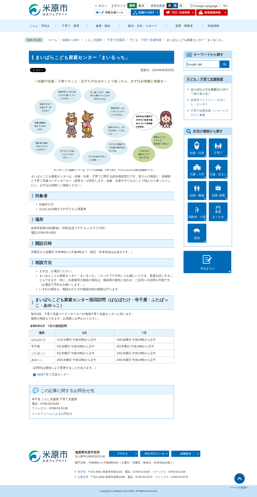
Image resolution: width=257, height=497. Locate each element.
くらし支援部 (93, 40)
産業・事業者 (184, 25)
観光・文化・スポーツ (142, 25)
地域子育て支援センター (53, 374)
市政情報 (213, 25)
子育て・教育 (70, 25)
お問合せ (185, 454)
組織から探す (71, 40)
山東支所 (83, 477)
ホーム (53, 40)
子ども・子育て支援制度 (146, 40)
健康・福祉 (103, 25)
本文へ (102, 5)
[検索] (201, 63)
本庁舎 (82, 471)
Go (225, 5)
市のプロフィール (154, 454)
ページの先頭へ (239, 487)
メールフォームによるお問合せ (52, 413)
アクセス (123, 454)
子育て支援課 (116, 40)
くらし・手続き (39, 25)
